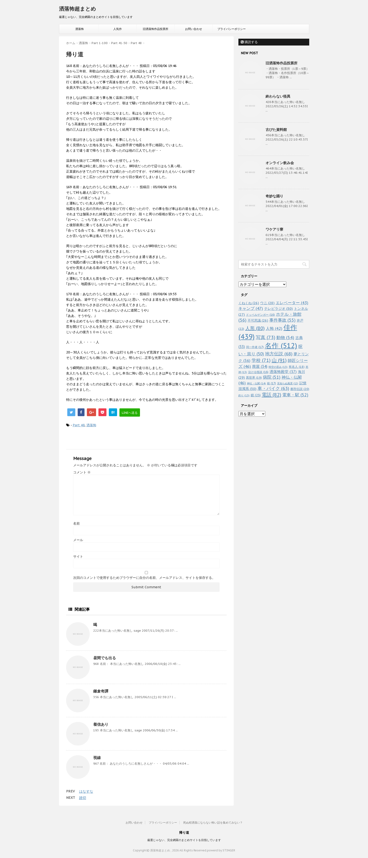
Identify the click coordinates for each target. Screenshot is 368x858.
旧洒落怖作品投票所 (155, 29)
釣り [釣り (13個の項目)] (244, 395)
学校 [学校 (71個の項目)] (261, 360)
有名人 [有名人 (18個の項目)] (297, 367)
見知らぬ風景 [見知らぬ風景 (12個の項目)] (287, 383)
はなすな (86, 791)
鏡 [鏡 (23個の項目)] (256, 395)
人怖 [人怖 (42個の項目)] (274, 328)
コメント (82, 472)
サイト (78, 556)
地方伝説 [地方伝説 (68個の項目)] (278, 353)
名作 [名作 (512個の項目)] (281, 345)
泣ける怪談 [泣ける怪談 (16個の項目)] (258, 372)
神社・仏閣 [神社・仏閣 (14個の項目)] (256, 383)
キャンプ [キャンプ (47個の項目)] (250, 308)
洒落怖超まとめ (77, 8)
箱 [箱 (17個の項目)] (271, 383)
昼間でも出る (104, 657)
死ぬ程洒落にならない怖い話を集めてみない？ (213, 822)
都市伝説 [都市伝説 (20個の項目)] (299, 389)
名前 (76, 523)
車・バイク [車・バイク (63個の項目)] (273, 388)
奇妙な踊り (274, 196)
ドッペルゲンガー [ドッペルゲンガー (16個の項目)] (260, 314)
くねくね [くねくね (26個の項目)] (248, 303)
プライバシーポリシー (231, 29)
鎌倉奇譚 (100, 691)
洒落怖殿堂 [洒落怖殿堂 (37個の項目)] (283, 371)
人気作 (117, 29)
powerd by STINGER (221, 850)
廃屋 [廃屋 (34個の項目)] (259, 366)
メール (78, 540)
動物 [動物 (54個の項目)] (285, 337)
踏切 (82, 798)
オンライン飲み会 (280, 163)
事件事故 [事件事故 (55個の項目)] (282, 320)
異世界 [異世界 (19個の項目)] (254, 378)
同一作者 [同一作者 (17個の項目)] (255, 347)
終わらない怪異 (278, 96)
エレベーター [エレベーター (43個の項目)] (292, 302)
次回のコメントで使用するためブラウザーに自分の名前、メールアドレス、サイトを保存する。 (144, 578)
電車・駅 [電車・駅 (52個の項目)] (295, 395)
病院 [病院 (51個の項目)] (271, 377)
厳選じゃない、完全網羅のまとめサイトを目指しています (184, 840)
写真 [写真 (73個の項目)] (265, 337)
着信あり (100, 724)
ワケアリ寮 (274, 229)
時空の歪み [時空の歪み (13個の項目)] (278, 367)
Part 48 (79, 425)
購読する (249, 42)
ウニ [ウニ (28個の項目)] (267, 303)
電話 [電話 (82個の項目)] (271, 395)
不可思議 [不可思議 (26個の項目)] (258, 320)
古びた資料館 (276, 129)
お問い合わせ (193, 29)
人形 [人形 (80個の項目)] (255, 328)
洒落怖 (79, 29)
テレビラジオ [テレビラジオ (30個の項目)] (278, 308)
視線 (97, 757)
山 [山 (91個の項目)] (279, 360)
